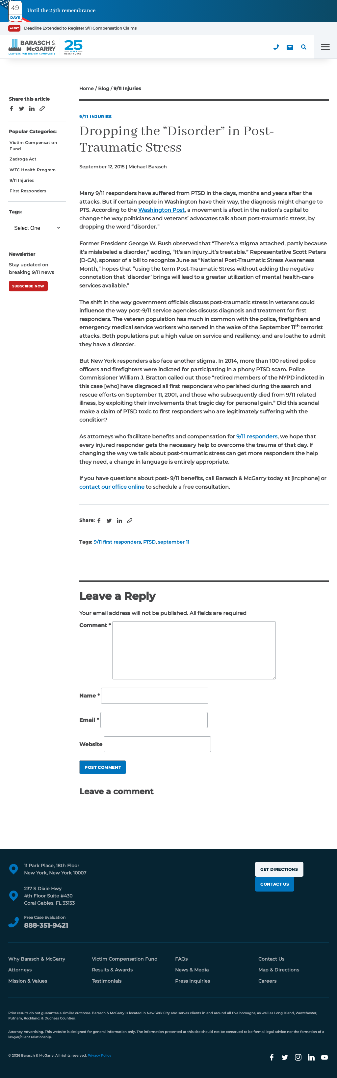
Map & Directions (278, 970)
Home (86, 88)
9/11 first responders (117, 542)
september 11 (173, 542)
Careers (267, 981)
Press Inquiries (192, 981)
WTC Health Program (33, 169)
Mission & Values (27, 981)
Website (90, 744)
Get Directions (279, 869)
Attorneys (20, 970)
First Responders (28, 190)
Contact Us (274, 884)
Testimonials (106, 981)
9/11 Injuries (95, 116)
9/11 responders (256, 436)
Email (89, 720)
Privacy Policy (99, 1055)
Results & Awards (112, 970)
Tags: (15, 212)
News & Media (192, 970)
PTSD (149, 542)
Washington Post (161, 210)
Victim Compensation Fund (33, 145)
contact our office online (111, 487)
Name (89, 696)
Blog (103, 88)
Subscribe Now (28, 286)
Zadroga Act (23, 159)
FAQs (181, 959)
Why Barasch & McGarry (36, 959)
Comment (95, 625)
